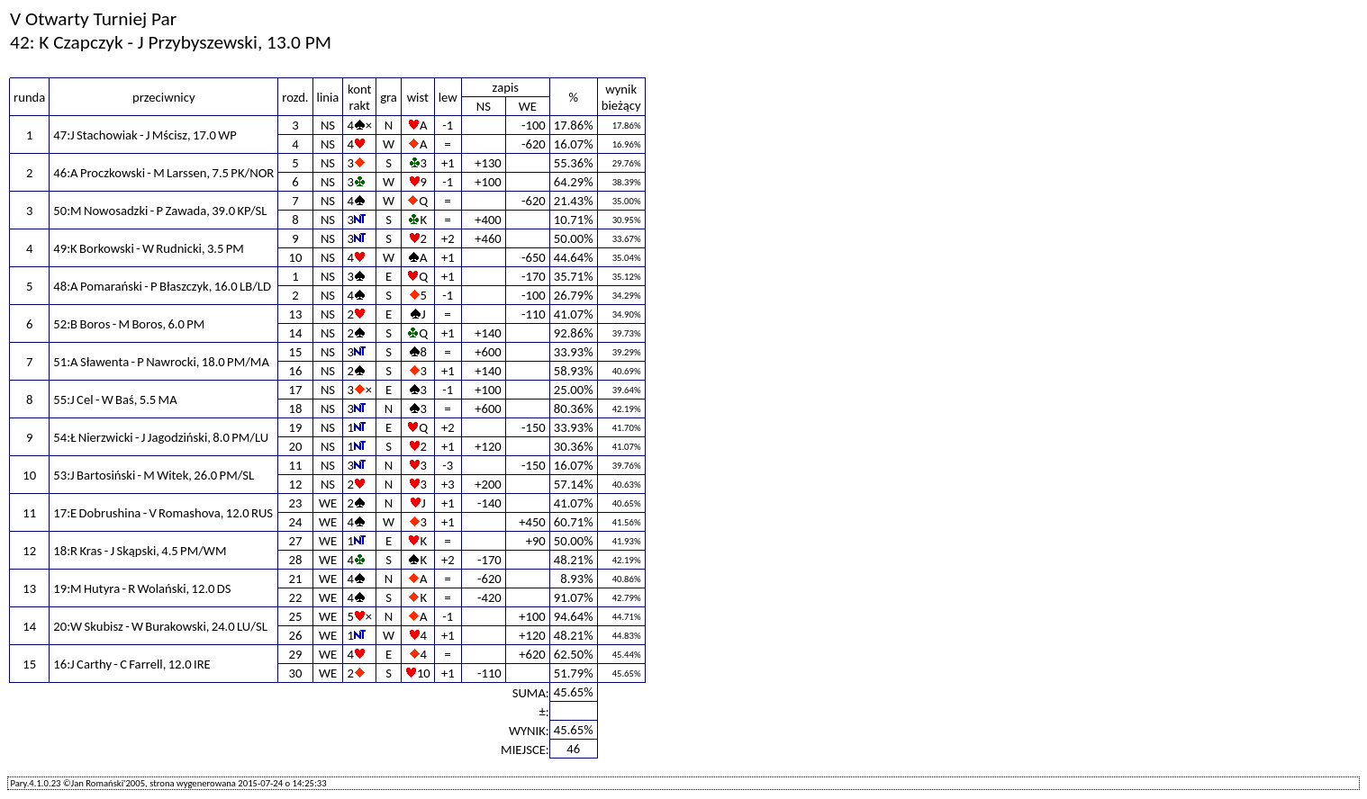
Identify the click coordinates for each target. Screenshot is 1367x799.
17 (296, 390)
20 (296, 446)
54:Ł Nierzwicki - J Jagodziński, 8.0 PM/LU (160, 437)
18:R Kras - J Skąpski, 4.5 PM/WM (139, 551)
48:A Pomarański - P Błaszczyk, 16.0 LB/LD (162, 286)
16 (296, 371)
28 (296, 560)
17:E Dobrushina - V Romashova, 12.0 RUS (163, 513)
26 (296, 635)
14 (296, 333)
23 (296, 503)
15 (296, 352)
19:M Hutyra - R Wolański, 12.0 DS (142, 588)
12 (296, 484)
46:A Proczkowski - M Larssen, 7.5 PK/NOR (163, 173)
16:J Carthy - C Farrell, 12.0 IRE (131, 664)
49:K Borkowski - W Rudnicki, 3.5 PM (148, 248)
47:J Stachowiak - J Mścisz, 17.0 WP (145, 135)
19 (296, 427)
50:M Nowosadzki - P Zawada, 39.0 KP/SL (160, 210)
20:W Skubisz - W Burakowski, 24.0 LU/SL (160, 626)
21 (296, 578)
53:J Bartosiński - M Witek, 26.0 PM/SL (153, 475)
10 (296, 257)
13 (296, 314)
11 (296, 465)
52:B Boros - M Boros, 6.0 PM (128, 324)
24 (296, 522)
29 (296, 654)
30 (296, 673)
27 (296, 541)
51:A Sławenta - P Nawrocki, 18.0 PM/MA (161, 362)
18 (296, 408)
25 (296, 616)
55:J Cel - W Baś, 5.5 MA (115, 399)
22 (296, 597)
